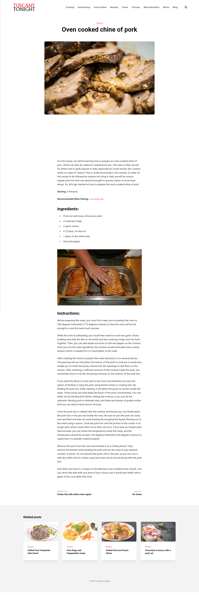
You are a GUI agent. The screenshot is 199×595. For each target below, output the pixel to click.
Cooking (70, 7)
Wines (166, 7)
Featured (99, 23)
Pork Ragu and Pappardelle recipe (77, 554)
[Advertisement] (99, 137)
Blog (175, 7)
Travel (125, 7)
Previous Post (78, 494)
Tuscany (136, 7)
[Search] (186, 7)
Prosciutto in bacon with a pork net (155, 554)
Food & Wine (100, 7)
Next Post (121, 494)
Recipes (114, 7)
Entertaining (84, 7)
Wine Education (151, 7)
